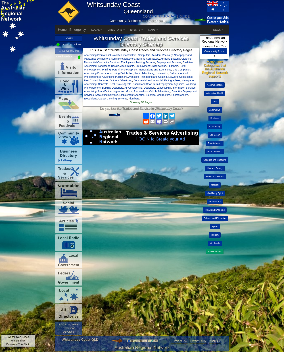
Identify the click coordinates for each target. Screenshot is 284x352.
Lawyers (173, 76)
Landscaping (164, 87)
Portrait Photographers (125, 69)
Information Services (184, 87)
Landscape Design (108, 65)
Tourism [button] (215, 235)
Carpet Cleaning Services (112, 98)
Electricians (90, 98)
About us (215, 340)
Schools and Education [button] (215, 218)
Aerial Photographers (123, 58)
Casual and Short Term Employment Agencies (158, 84)
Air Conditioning (133, 87)
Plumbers (173, 65)
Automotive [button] (214, 110)
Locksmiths (162, 73)
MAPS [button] (153, 29)
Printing (106, 69)
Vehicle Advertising (159, 91)
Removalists (141, 91)
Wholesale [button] (215, 243)
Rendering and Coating (154, 76)
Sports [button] (215, 226)
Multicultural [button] (215, 201)
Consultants (186, 76)
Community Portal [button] (214, 51)
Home (62, 30)
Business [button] (214, 118)
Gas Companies (182, 69)
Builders (174, 73)
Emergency (77, 30)
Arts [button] (215, 101)
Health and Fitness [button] (215, 176)
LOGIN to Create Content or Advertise (68, 328)
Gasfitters (188, 62)
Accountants (127, 65)
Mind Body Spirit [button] (215, 193)
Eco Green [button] (215, 135)
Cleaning (186, 58)
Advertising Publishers (114, 76)
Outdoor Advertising (121, 80)
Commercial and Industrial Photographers (156, 80)
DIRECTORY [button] (116, 29)
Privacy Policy (198, 340)
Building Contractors (147, 58)
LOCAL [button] (96, 29)
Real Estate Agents (120, 84)
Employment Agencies (132, 94)
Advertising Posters (95, 73)
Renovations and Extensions (155, 69)
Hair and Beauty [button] (215, 168)
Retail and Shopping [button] (215, 210)
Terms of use (179, 340)
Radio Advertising (144, 73)
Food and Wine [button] (214, 151)
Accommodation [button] (215, 85)
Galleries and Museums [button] (214, 160)
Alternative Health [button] (215, 93)
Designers (149, 87)
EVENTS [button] (136, 29)
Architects (133, 76)
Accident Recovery (162, 55)
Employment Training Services (138, 62)
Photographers (179, 94)
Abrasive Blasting (170, 58)
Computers (144, 55)
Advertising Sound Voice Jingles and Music (108, 91)
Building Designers (112, 87)
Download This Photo (18, 344)
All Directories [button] (215, 251)
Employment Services (169, 62)
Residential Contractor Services (102, 62)
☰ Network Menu (69, 50)
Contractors (129, 55)
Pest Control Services (96, 80)
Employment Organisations (151, 65)
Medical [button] (214, 185)
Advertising (90, 65)
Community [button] (214, 126)
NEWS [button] (218, 29)
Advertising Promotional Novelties (103, 55)
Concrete (103, 84)
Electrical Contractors (158, 94)
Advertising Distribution (120, 73)
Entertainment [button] (215, 143)
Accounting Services (106, 94)
